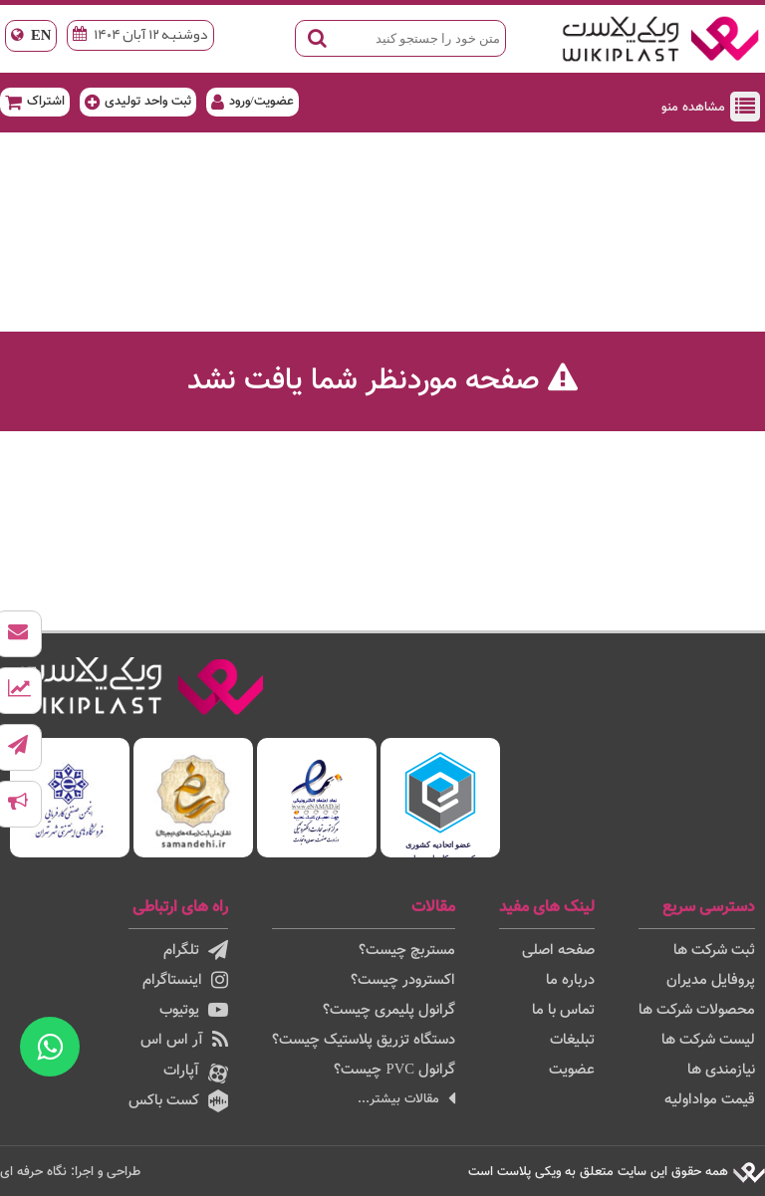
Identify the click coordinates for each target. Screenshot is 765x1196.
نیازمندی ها (721, 1070)
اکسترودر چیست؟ (403, 980)
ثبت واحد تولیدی (138, 101)
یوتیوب (193, 1010)
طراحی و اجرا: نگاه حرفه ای (70, 1171)
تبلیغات (572, 1040)
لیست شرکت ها (708, 1040)
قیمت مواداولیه (709, 1099)
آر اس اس (184, 1040)
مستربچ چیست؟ (407, 950)
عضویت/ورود (252, 101)
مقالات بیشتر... (406, 1098)
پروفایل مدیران (710, 980)
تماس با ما (563, 1010)
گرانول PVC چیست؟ (394, 1070)
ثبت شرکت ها (714, 950)
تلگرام (195, 950)
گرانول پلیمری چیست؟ (389, 1010)
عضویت (572, 1070)
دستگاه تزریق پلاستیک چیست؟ (363, 1040)
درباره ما (570, 980)
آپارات (195, 1071)
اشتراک (35, 101)
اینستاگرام (185, 980)
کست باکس (178, 1100)
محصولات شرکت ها (696, 1010)
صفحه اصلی (558, 950)
